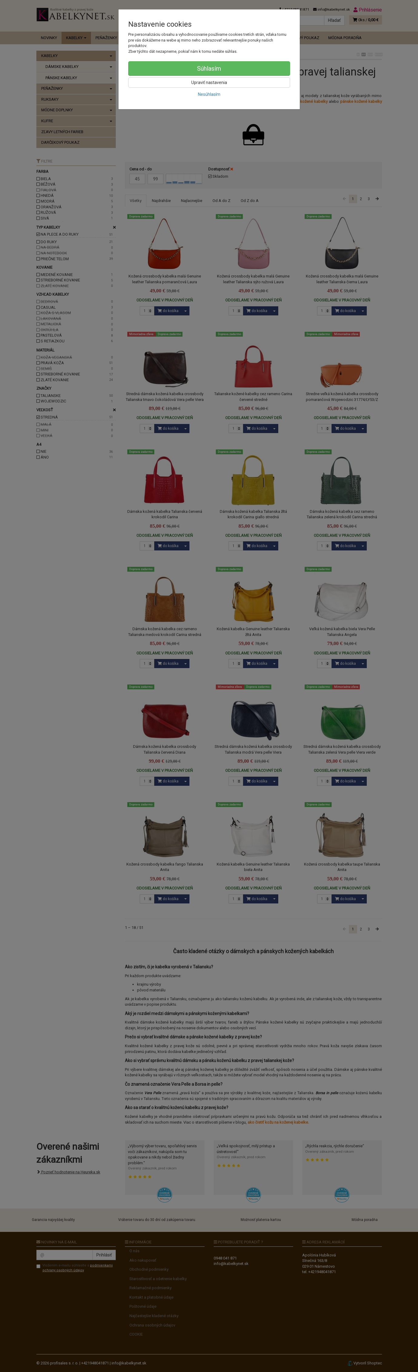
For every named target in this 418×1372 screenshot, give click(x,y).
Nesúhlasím (209, 94)
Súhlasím (209, 68)
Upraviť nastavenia (209, 82)
